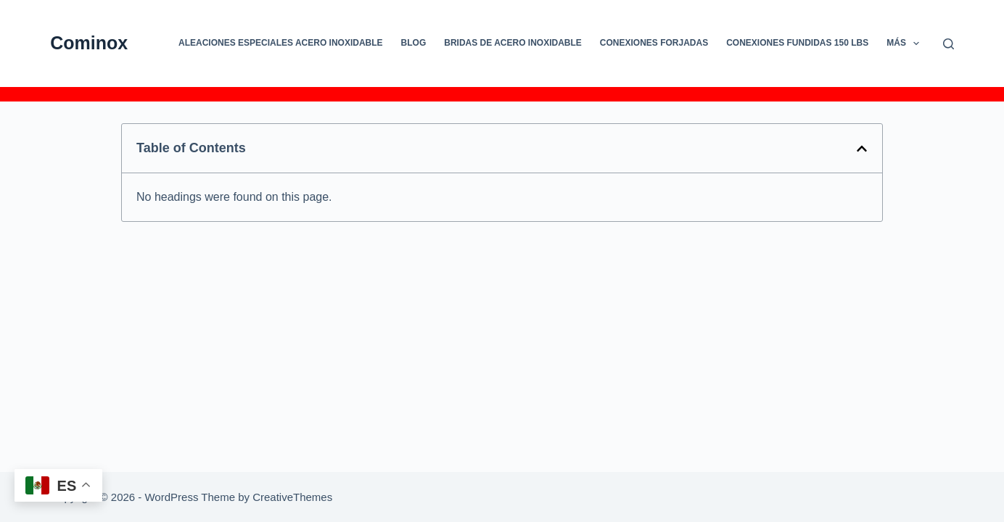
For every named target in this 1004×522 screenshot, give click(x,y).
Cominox (89, 43)
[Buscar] (948, 43)
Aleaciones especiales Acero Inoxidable (280, 43)
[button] (862, 148)
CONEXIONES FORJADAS (654, 43)
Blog (414, 43)
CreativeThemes (292, 497)
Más (905, 43)
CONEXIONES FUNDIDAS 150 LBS (797, 43)
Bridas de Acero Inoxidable (513, 43)
